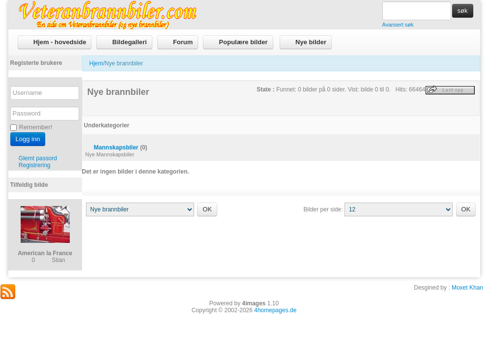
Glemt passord (38, 158)
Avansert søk (398, 25)
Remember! (31, 127)
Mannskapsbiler (116, 147)
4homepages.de (275, 310)
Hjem (96, 63)
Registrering (35, 165)
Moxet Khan (467, 287)
